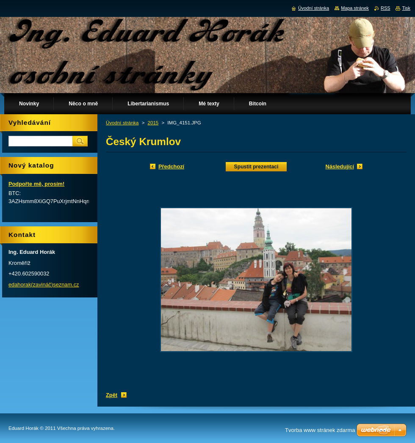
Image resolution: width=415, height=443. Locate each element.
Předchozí (171, 166)
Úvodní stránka (122, 122)
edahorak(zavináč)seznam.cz (43, 284)
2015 (153, 122)
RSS (385, 8)
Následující (339, 166)
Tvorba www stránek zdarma (320, 430)
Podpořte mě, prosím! (36, 184)
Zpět (111, 395)
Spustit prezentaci (256, 167)
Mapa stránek (355, 8)
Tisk (406, 8)
